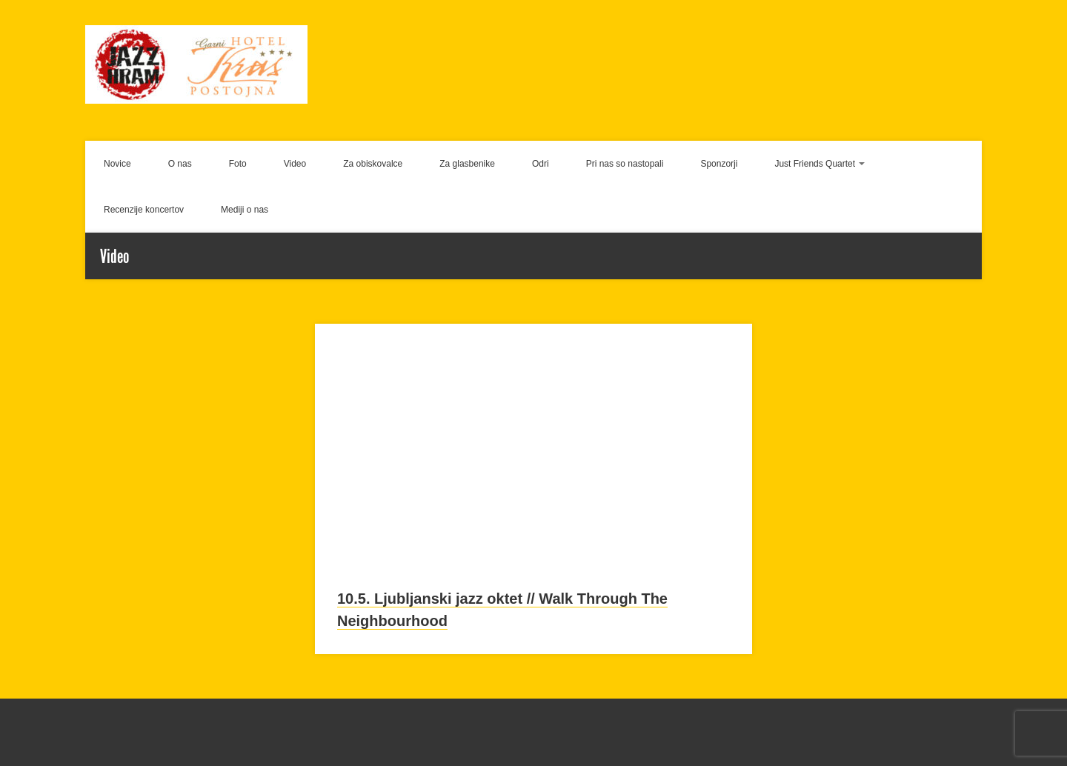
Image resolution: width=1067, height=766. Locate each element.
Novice (117, 164)
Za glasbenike (467, 164)
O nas (180, 164)
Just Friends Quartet (814, 164)
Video (295, 164)
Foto (238, 164)
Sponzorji (718, 164)
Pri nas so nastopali (625, 164)
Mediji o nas (244, 209)
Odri (540, 164)
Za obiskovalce (372, 164)
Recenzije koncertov (144, 209)
